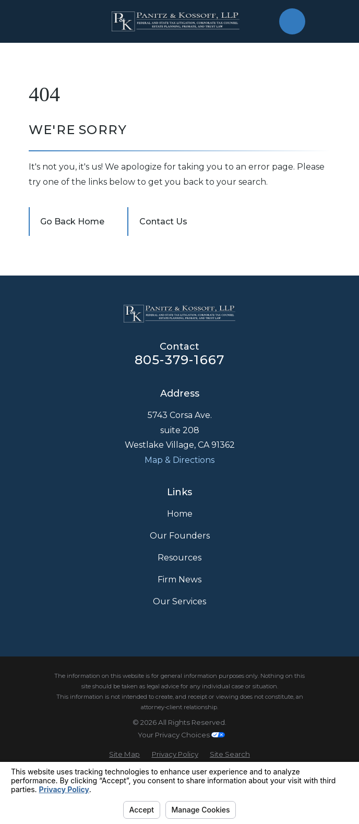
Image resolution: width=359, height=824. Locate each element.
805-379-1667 (179, 359)
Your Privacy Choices (181, 735)
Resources (179, 558)
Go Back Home (72, 221)
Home (180, 514)
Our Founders (180, 536)
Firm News (179, 579)
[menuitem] (124, 754)
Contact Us (163, 221)
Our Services (179, 601)
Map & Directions (179, 460)
